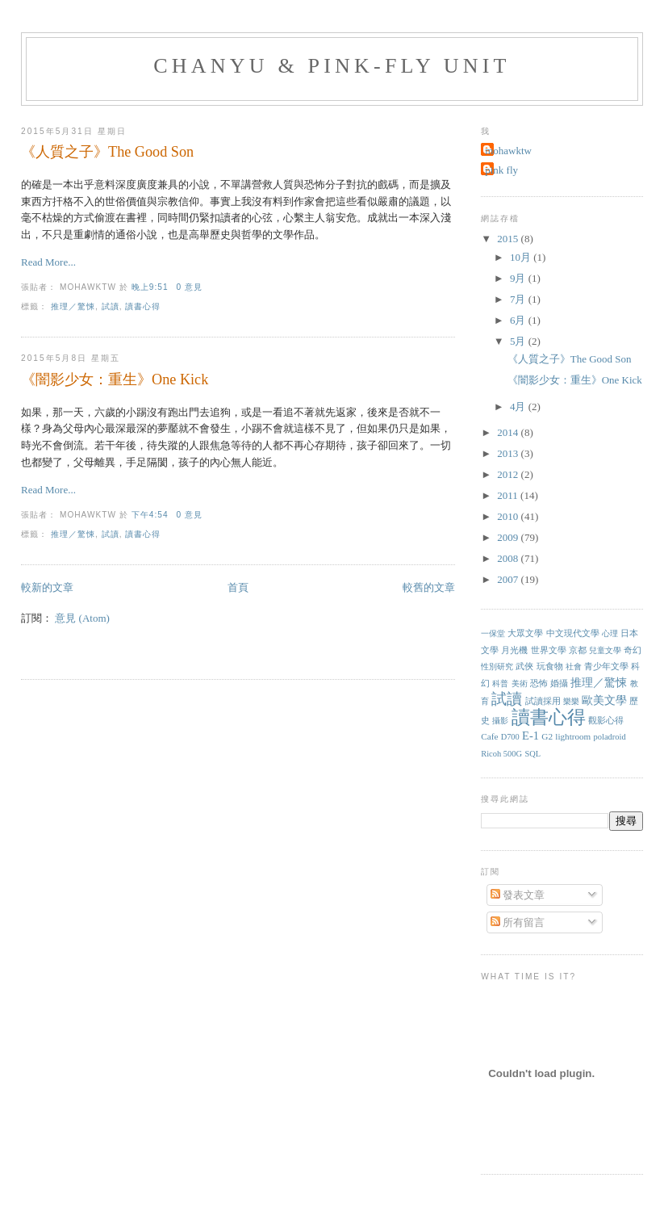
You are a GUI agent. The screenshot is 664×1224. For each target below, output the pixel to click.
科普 (500, 683)
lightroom (573, 736)
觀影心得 (606, 720)
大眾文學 (525, 633)
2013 (508, 453)
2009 (508, 537)
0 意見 (189, 287)
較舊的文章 (429, 587)
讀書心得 (143, 306)
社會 (574, 666)
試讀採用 (543, 701)
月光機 (514, 650)
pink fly (501, 170)
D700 (510, 736)
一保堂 (493, 633)
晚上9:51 (150, 287)
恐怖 (539, 683)
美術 (520, 683)
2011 (508, 495)
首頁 (238, 587)
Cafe (489, 736)
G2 (547, 736)
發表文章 (518, 895)
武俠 (524, 666)
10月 (521, 257)
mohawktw (508, 151)
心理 (610, 633)
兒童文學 (605, 650)
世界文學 (548, 650)
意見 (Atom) (82, 618)
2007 (508, 579)
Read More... (48, 262)
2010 (508, 516)
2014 (508, 432)
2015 (508, 239)
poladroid (609, 736)
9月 (519, 278)
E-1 (530, 735)
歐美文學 (604, 700)
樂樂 (571, 701)
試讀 (110, 306)
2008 (508, 558)
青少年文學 (606, 666)
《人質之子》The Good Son (107, 152)
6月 (519, 320)
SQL (532, 753)
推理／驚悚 (73, 306)
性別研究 (497, 666)
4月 (519, 406)
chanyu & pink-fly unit (331, 66)
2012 (508, 474)
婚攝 (559, 683)
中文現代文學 (572, 633)
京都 (578, 650)
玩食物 (550, 666)
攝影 (500, 720)
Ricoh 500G (501, 753)
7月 (519, 299)
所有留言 (518, 922)
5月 (519, 341)
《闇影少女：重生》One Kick (114, 379)
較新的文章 (47, 587)
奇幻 (632, 650)
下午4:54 (150, 514)
